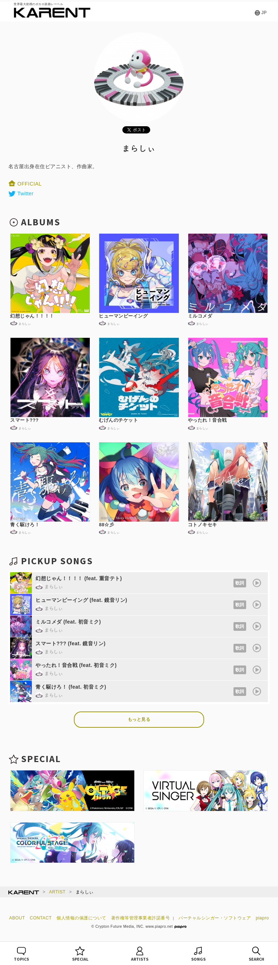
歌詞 (239, 583)
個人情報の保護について (81, 918)
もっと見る (139, 719)
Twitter (21, 193)
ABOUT (17, 918)
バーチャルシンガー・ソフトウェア (214, 918)
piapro (262, 918)
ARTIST (57, 891)
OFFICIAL (25, 184)
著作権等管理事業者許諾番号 (140, 918)
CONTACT (41, 918)
